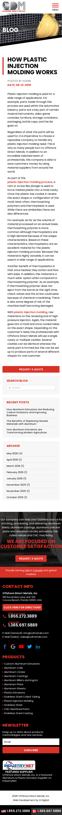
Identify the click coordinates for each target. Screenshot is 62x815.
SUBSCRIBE (31, 750)
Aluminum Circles (14, 672)
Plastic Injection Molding (18, 700)
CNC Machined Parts (16, 709)
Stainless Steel (13, 704)
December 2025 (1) (18, 484)
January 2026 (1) (16, 478)
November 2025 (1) (18, 491)
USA (27, 570)
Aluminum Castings (16, 676)
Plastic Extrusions (14, 692)
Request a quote (31, 369)
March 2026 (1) (15, 466)
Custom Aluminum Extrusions (22, 663)
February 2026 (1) (17, 472)
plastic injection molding (30, 312)
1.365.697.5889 (46, 811)
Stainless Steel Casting (18, 713)
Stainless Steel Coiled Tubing (22, 696)
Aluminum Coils (13, 667)
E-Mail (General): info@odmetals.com (25, 633)
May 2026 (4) (14, 453)
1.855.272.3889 (15, 811)
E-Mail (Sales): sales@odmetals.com (24, 636)
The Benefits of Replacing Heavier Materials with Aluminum (27, 422)
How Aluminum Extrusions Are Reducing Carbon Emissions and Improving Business (30, 412)
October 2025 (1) (17, 497)
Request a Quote (31, 558)
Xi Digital (44, 800)
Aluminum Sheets (15, 688)
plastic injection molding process (29, 182)
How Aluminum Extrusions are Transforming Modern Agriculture (27, 431)
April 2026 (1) (14, 459)
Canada (38, 570)
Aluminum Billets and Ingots (21, 680)
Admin (26, 81)
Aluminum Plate (13, 684)
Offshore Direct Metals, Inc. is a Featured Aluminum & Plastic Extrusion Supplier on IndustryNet (27, 771)
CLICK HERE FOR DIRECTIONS (22, 607)
